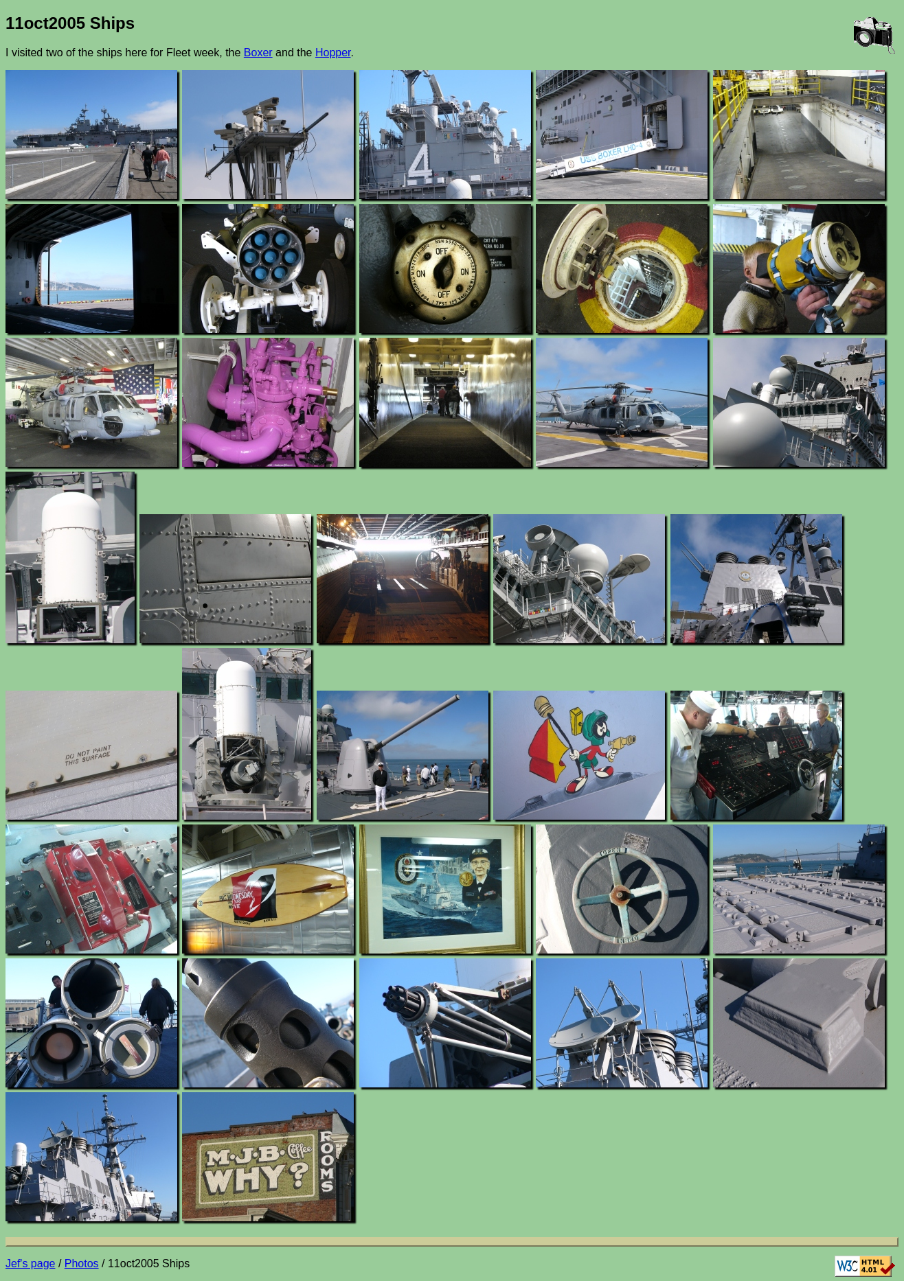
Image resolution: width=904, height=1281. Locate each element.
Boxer (258, 52)
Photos (82, 1263)
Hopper (333, 52)
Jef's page (30, 1263)
